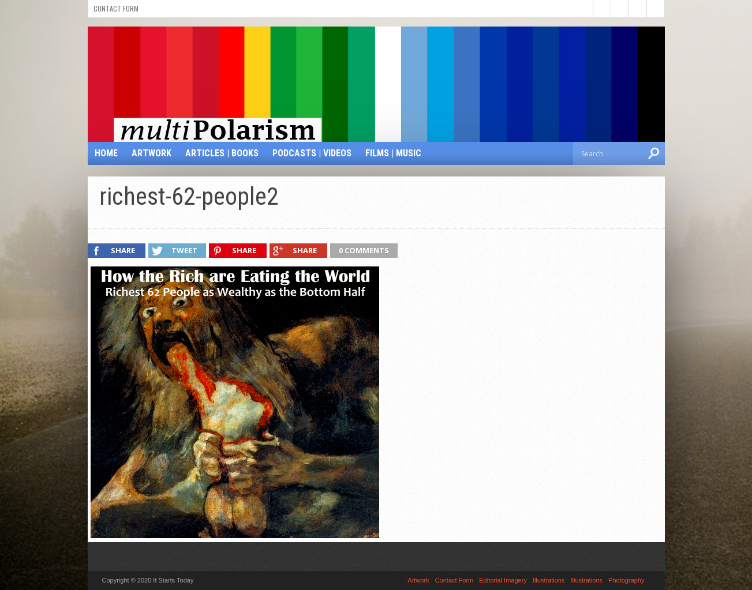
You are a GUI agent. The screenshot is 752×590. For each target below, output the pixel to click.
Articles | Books (222, 153)
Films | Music (393, 153)
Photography (626, 580)
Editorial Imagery (503, 580)
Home (106, 153)
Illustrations (549, 580)
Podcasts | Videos (311, 153)
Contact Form (116, 8)
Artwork (151, 153)
